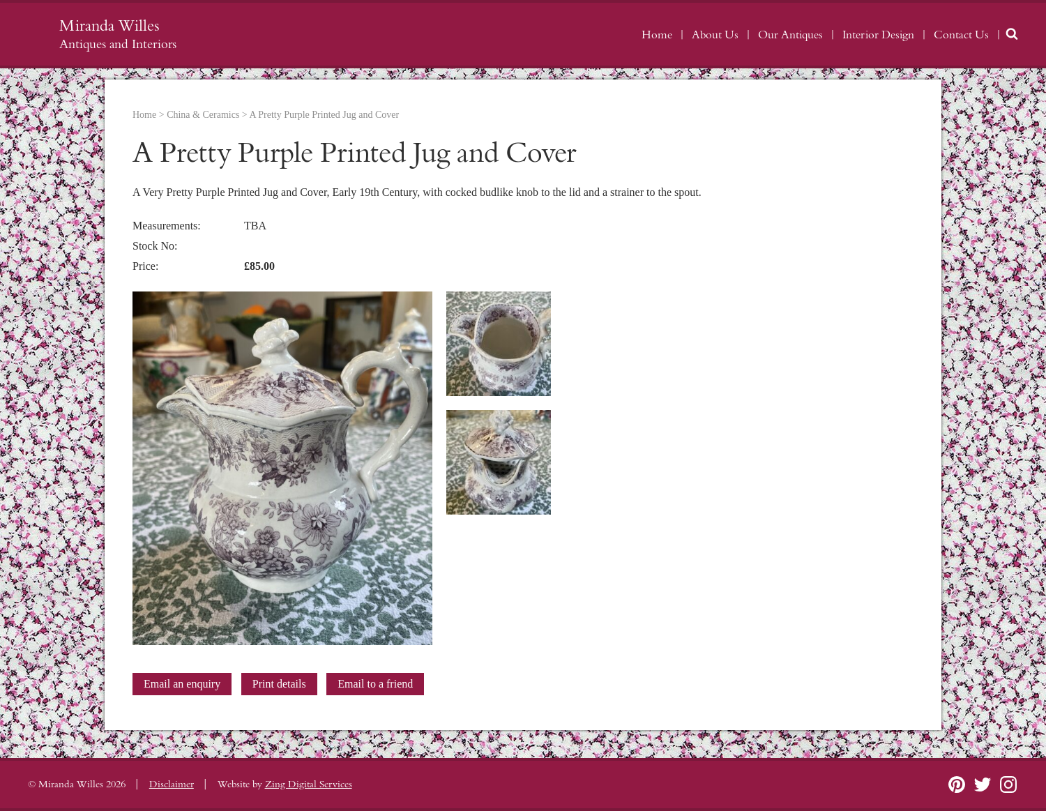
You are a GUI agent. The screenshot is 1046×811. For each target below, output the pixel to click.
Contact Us (961, 35)
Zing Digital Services (308, 784)
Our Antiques (790, 35)
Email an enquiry (182, 684)
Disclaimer (171, 784)
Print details (279, 684)
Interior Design (878, 35)
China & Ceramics (203, 114)
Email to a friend (375, 684)
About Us (715, 35)
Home (657, 35)
